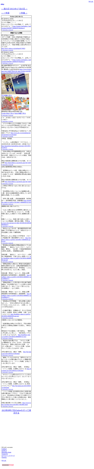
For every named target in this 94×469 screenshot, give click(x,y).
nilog (2, 4)
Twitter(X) (5, 454)
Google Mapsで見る (7, 113)
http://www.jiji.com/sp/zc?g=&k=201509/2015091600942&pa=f (16, 222)
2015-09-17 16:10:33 (8, 355)
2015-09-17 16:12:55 (8, 406)
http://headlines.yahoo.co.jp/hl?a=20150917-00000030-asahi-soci (16, 239)
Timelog (4, 457)
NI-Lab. (91, 1)
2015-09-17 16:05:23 (8, 299)
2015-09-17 (14, 9)
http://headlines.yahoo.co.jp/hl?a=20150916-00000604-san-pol (16, 258)
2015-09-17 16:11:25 (8, 389)
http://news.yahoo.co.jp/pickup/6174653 (13, 48)
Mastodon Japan (6, 452)
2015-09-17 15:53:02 (8, 183)
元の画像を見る (6, 95)
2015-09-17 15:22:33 (8, 30)
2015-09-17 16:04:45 (8, 280)
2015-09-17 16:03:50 (8, 261)
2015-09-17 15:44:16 (8, 149)
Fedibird (4, 449)
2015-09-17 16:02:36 (8, 243)
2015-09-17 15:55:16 (8, 204)
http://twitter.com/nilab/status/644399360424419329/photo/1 (16, 72)
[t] (2, 30)
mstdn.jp (4, 450)
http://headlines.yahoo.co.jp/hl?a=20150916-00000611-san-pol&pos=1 (16, 276)
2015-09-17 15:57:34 (8, 226)
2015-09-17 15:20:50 (8, 50)
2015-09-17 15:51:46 (8, 164)
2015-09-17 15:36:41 (8, 121)
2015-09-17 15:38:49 (8, 136)
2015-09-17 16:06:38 (8, 317)
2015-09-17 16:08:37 (8, 338)
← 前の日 (5, 9)
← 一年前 (5, 13)
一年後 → (23, 13)
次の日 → (23, 9)
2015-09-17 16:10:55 (8, 372)
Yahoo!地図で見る (20, 113)
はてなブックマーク (8, 455)
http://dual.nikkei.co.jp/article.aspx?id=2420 (18, 162)
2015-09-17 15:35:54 (8, 115)
